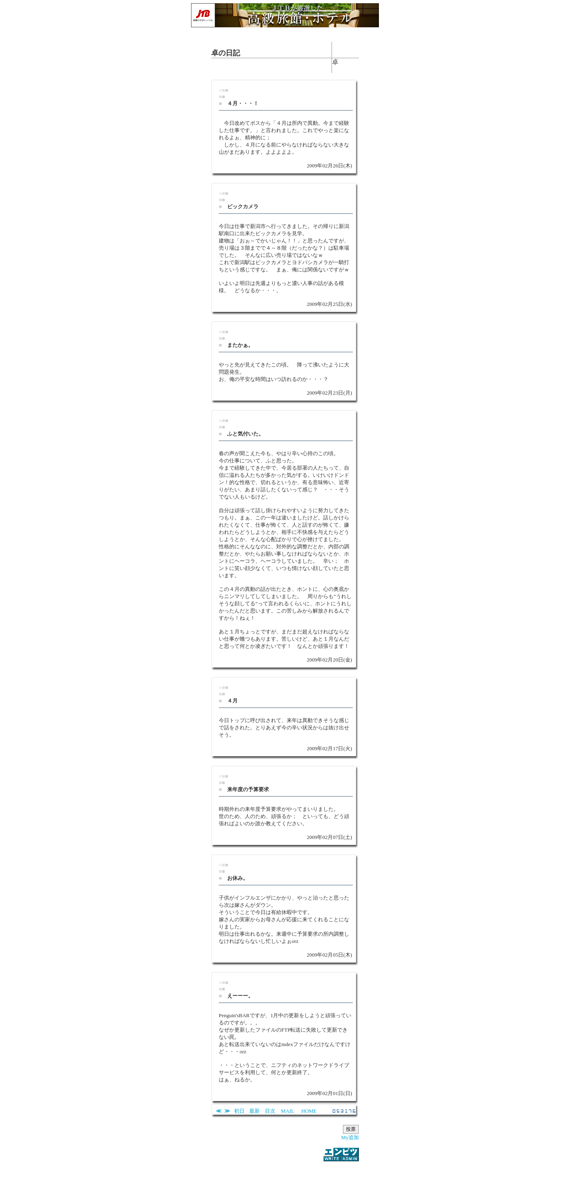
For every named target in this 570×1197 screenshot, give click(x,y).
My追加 (350, 1137)
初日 (239, 1111)
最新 (254, 1111)
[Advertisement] (285, 1174)
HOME (309, 1111)
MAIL (287, 1111)
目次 (270, 1111)
